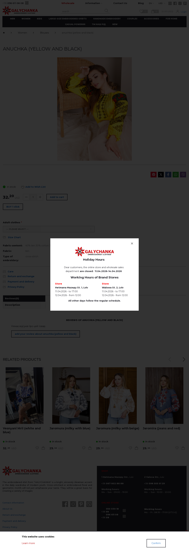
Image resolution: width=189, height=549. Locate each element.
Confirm (156, 543)
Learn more (28, 543)
